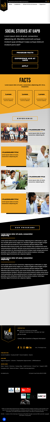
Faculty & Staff (14, 354)
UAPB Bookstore (36, 360)
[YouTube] (27, 347)
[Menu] (48, 1)
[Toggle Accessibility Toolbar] (4, 419)
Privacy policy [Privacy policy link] (28, 415)
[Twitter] (21, 347)
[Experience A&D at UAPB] (25, 59)
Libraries (13, 360)
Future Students (24, 354)
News (2, 366)
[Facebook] (18, 347)
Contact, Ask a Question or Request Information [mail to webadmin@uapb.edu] (32, 338)
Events (6, 366)
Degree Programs (5, 360)
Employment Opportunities (24, 360)
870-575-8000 (22, 334)
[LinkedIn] (30, 347)
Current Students (5, 354)
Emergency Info (5, 368)
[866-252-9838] (43, 373)
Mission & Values (14, 368)
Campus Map (19, 366)
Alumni (31, 354)
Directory (12, 366)
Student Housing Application (27, 368)
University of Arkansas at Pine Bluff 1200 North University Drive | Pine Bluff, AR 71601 (31, 331)
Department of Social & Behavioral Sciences (18, 1)
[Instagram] (24, 347)
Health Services (27, 366)
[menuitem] (5, 354)
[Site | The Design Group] (40, 347)
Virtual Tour (35, 366)
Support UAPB (43, 366)
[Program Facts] (25, 52)
